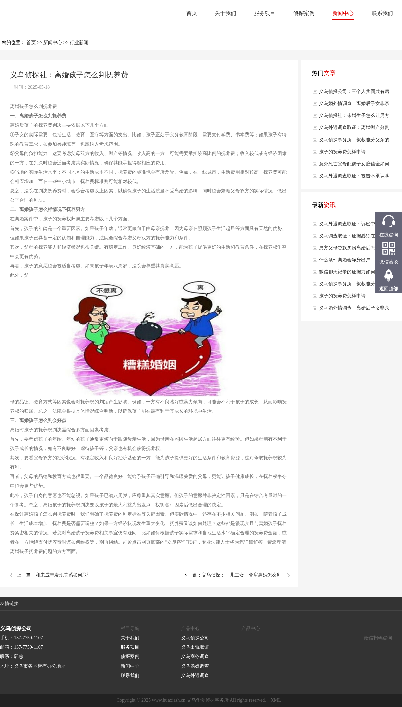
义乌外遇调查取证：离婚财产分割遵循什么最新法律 (354, 129)
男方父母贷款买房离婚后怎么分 (352, 247)
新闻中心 (343, 13)
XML (276, 700)
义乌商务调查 (195, 656)
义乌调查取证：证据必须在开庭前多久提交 (354, 237)
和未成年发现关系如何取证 (64, 575)
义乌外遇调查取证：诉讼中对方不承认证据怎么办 (354, 225)
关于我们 (225, 13)
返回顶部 (388, 288)
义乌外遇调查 (195, 675)
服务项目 (264, 13)
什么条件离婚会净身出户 (345, 259)
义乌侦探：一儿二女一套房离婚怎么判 (241, 575)
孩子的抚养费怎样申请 (342, 151)
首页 (191, 13)
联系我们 (382, 13)
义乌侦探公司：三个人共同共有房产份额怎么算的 (354, 93)
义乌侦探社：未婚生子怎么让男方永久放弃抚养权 (354, 117)
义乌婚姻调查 (195, 666)
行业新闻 (79, 42)
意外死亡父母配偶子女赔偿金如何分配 (354, 165)
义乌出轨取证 (195, 647)
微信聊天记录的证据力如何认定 (352, 271)
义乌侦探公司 (195, 637)
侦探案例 (304, 13)
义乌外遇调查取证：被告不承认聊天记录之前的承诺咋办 (354, 177)
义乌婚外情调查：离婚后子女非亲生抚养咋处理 (354, 105)
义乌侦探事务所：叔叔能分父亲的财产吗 (354, 141)
